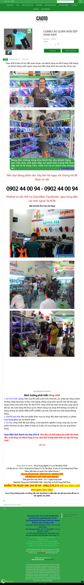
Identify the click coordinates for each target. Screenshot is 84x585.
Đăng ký (12, 1)
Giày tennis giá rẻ (50, 5)
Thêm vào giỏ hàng (70, 50)
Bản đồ (36, 9)
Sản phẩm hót (45, 9)
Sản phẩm (39, 5)
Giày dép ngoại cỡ (27, 5)
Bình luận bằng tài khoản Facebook (12, 505)
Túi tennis (74, 5)
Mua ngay (52, 50)
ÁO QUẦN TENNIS (63, 5)
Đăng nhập (7, 1)
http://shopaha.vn (49, 559)
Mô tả (5, 59)
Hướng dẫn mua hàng (14, 59)
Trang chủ (10, 5)
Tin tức (5, 508)
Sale (17, 5)
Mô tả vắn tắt (25, 59)
